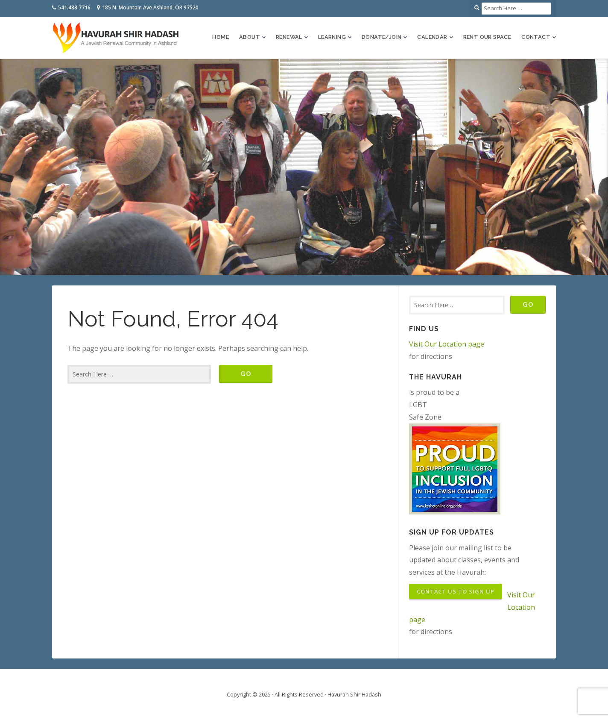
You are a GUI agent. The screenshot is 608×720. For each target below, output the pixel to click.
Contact (535, 37)
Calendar (432, 37)
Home (220, 37)
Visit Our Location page (446, 344)
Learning (332, 37)
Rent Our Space (487, 37)
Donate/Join (381, 37)
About (249, 37)
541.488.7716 (74, 7)
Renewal (289, 37)
